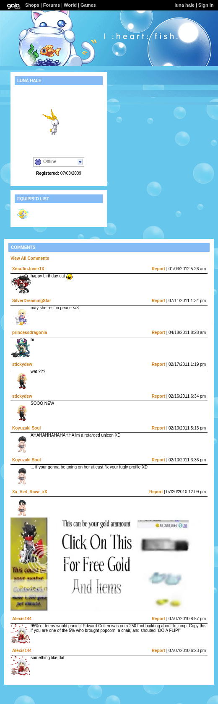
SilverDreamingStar (31, 300)
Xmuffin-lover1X (28, 269)
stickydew (22, 364)
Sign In (206, 5)
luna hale (184, 5)
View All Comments (29, 258)
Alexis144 (21, 618)
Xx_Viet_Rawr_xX (29, 491)
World (70, 5)
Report (158, 269)
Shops (32, 5)
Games (88, 5)
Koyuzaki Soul (26, 428)
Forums (51, 5)
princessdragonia (29, 332)
